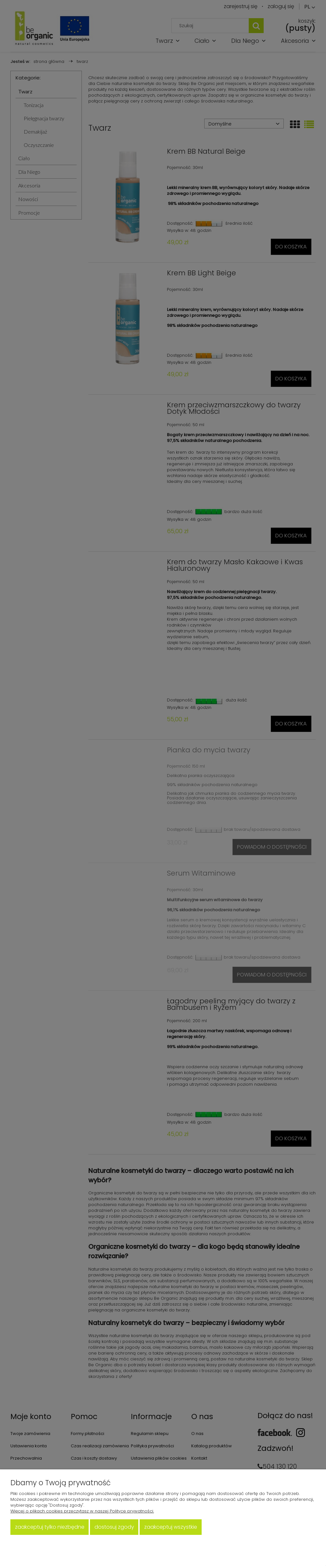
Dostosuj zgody (114, 1527)
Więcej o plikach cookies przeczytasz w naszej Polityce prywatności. (82, 1511)
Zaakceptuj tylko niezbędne (49, 1527)
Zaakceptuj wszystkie (170, 1527)
